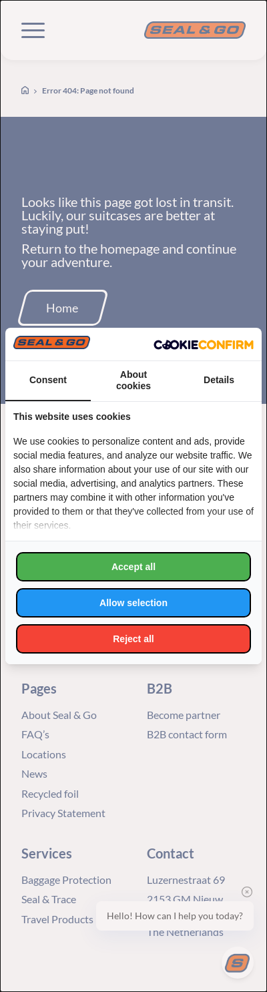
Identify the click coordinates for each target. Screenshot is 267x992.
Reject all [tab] (133, 639)
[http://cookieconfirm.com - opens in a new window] (204, 344)
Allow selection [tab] (133, 602)
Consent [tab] (48, 380)
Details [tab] (219, 380)
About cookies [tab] (133, 380)
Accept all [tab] (133, 566)
